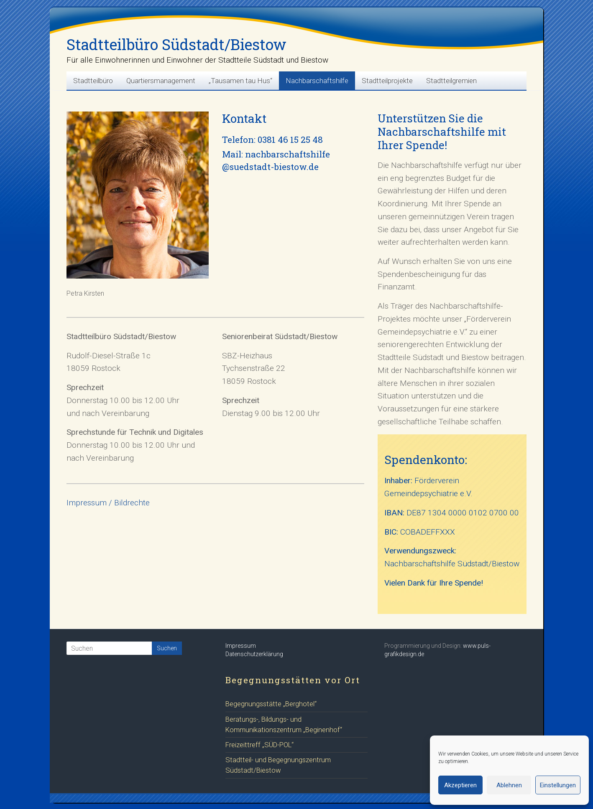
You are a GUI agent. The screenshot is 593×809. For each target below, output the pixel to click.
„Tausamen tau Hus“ (240, 80)
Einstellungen (558, 785)
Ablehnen (509, 785)
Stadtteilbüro (93, 80)
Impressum (240, 645)
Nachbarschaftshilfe (317, 80)
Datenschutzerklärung (254, 654)
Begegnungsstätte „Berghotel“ (271, 704)
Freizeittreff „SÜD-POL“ (259, 745)
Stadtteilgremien (451, 80)
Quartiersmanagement (160, 80)
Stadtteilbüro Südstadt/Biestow (176, 44)
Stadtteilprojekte (387, 80)
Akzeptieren (460, 785)
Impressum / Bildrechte (108, 502)
